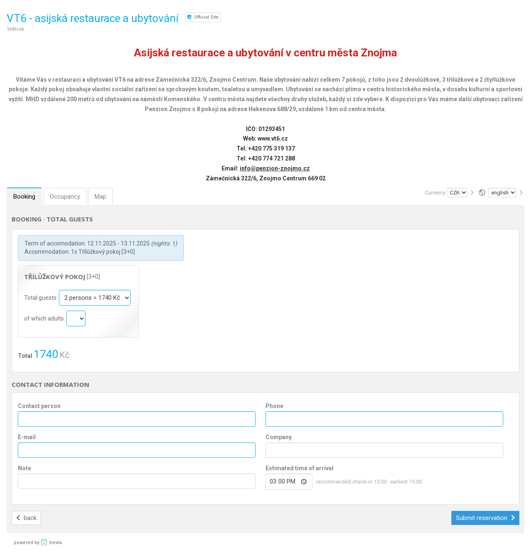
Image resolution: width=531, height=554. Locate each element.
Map (100, 196)
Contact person (39, 406)
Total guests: (41, 297)
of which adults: (45, 318)
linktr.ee (15, 29)
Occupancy (65, 196)
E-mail (27, 437)
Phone (274, 406)
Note (24, 468)
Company (279, 437)
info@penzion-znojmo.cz (275, 168)
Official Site (203, 17)
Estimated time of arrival (300, 468)
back (26, 518)
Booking (24, 196)
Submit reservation (485, 518)
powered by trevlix (38, 542)
